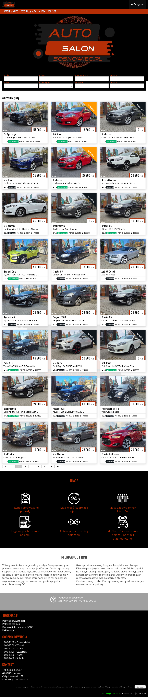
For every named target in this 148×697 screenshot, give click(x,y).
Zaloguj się (137, 4)
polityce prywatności (125, 687)
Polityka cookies (11, 624)
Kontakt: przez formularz (15, 679)
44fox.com (140, 693)
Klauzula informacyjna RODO (18, 627)
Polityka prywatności (13, 620)
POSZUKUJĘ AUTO (29, 11)
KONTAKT (52, 11)
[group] (74, 43)
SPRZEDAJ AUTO (11, 11)
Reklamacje (8, 630)
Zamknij (140, 687)
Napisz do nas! (117, 693)
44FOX (42, 11)
